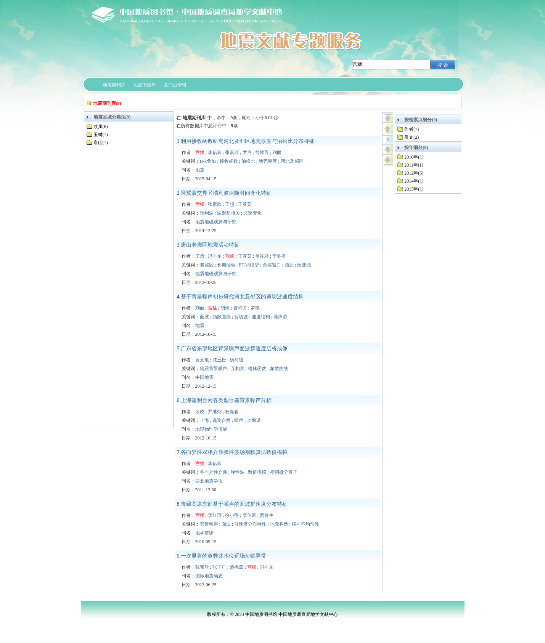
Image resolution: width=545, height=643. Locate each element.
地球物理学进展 (211, 429)
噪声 (238, 420)
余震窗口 (272, 265)
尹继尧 (215, 411)
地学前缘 (204, 533)
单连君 (262, 256)
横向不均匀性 (305, 524)
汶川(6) (100, 126)
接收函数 (229, 161)
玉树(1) (100, 134)
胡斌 (225, 308)
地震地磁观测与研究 (215, 221)
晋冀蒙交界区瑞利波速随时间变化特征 (226, 193)
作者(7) (411, 129)
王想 (229, 204)
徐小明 (232, 515)
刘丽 (276, 152)
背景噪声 (209, 524)
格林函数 (257, 368)
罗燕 (247, 152)
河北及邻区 (292, 161)
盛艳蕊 (236, 567)
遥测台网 (221, 420)
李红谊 (215, 515)
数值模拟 (257, 472)
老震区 (207, 265)
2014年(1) (413, 181)
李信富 (215, 152)
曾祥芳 (262, 152)
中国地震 (204, 377)
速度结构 (261, 316)
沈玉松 (219, 359)
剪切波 (241, 316)
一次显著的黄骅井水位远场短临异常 (223, 556)
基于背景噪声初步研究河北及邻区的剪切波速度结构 (242, 297)
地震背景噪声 (213, 368)
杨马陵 (236, 359)
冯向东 (215, 256)
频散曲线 (221, 316)
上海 (204, 420)
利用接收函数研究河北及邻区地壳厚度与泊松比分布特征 (247, 141)
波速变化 (252, 213)
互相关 (237, 368)
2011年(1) (413, 165)
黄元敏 (202, 359)
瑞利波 (207, 213)
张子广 (219, 567)
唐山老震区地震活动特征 (210, 245)
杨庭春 (232, 411)
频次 (289, 265)
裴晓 (199, 411)
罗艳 (255, 308)
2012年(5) (413, 173)
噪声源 (280, 316)
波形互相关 (228, 213)
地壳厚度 (268, 161)
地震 (199, 170)
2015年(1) (413, 189)
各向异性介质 (213, 472)
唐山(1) (100, 142)
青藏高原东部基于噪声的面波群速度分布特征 (234, 504)
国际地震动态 (209, 576)
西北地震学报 (209, 481)
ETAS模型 (249, 265)
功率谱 (254, 420)
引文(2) (411, 137)
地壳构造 (279, 524)
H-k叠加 (208, 161)
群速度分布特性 (250, 524)
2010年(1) (413, 157)
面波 (204, 316)
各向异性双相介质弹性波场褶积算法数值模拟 (234, 452)
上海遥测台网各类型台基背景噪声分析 (226, 400)
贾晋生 (266, 515)
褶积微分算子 (283, 472)
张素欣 (232, 152)
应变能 (304, 265)
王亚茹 (245, 204)
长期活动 (226, 265)
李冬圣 (279, 256)
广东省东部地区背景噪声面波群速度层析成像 (234, 348)
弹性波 (237, 472)
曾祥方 (240, 308)
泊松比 (248, 161)
